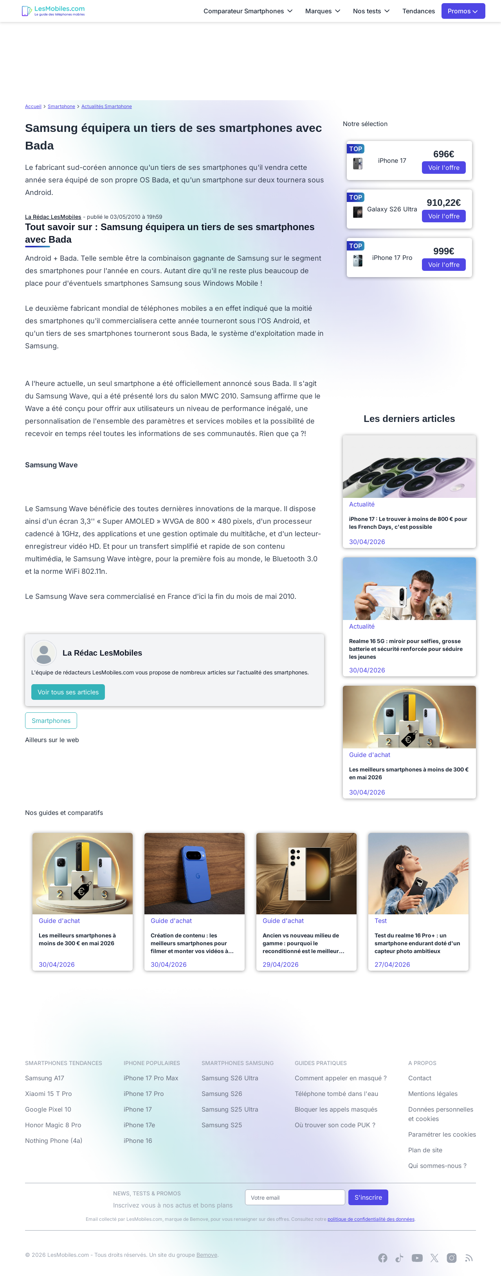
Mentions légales (433, 1094)
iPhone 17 (138, 1109)
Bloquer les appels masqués (336, 1109)
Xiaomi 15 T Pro (48, 1094)
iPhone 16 (138, 1140)
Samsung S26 (222, 1094)
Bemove (206, 1254)
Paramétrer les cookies (442, 1134)
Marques (323, 11)
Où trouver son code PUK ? (335, 1125)
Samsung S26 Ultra (230, 1078)
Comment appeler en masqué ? (341, 1078)
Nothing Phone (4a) (54, 1140)
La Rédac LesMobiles (53, 216)
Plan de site (425, 1150)
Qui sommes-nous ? (437, 1166)
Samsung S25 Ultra (230, 1109)
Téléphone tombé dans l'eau (336, 1094)
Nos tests (371, 11)
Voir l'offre (444, 167)
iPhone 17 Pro (144, 1094)
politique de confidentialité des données (371, 1219)
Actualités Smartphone (106, 106)
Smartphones (51, 721)
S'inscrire (368, 1197)
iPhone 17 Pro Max (151, 1078)
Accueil (33, 106)
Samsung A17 (44, 1078)
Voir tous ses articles (68, 692)
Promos (463, 11)
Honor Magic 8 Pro (53, 1125)
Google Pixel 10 (48, 1109)
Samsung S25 (222, 1125)
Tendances (418, 11)
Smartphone (61, 106)
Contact (419, 1078)
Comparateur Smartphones (248, 11)
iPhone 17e (139, 1125)
